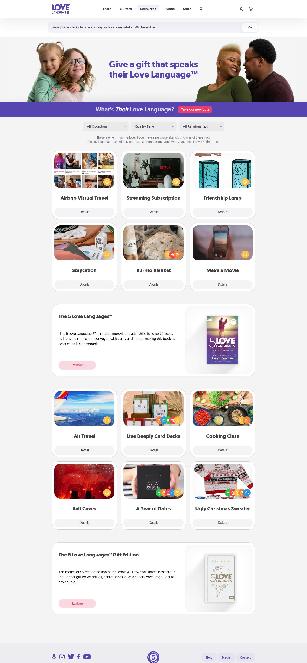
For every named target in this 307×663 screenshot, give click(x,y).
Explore (77, 365)
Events (170, 9)
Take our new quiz (195, 109)
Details (84, 212)
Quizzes (126, 9)
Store (187, 9)
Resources (148, 9)
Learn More (148, 27)
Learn (107, 9)
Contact (245, 657)
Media (226, 657)
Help (209, 657)
